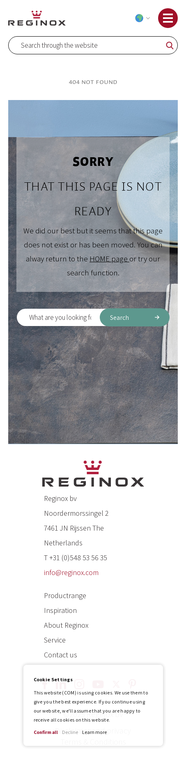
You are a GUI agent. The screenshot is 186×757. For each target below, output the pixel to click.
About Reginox (66, 625)
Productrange (65, 595)
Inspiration (60, 610)
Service (55, 640)
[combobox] (93, 45)
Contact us (60, 654)
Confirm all (46, 732)
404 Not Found (93, 82)
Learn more (94, 732)
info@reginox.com (71, 572)
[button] (141, 18)
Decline (70, 732)
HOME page (109, 258)
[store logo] (37, 18)
